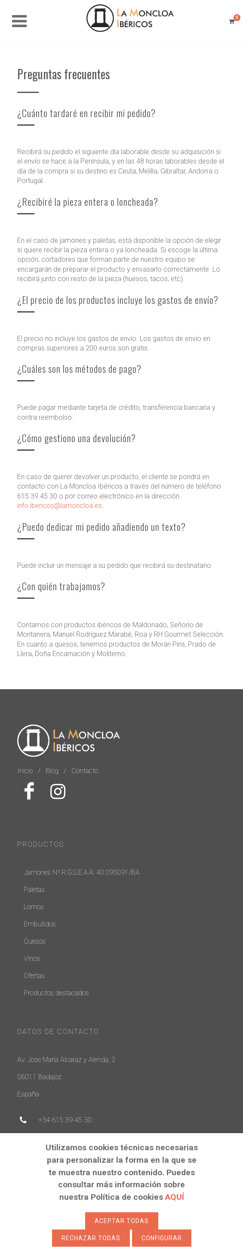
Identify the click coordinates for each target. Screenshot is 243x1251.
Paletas (34, 890)
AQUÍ (174, 1197)
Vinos (32, 958)
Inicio (25, 771)
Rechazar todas (91, 1238)
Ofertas (34, 976)
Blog (52, 771)
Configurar (161, 1238)
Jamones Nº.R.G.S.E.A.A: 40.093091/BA (82, 872)
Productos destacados (56, 993)
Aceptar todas (122, 1220)
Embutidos (40, 924)
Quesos (35, 941)
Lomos (34, 907)
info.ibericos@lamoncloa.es (59, 506)
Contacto (84, 771)
